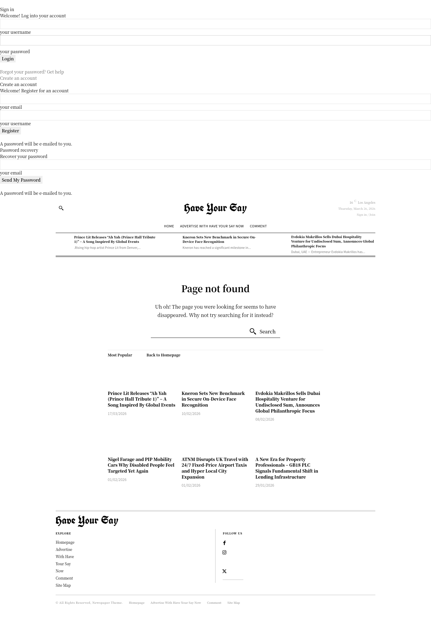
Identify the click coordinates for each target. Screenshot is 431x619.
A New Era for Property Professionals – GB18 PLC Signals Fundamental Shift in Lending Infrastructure (286, 468)
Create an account (18, 78)
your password (15, 51)
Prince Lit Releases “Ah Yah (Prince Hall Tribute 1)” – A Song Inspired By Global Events (114, 239)
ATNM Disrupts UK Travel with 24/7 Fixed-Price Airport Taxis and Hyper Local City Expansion (215, 468)
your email (11, 107)
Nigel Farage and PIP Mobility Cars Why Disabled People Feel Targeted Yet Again (141, 465)
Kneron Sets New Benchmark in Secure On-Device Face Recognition (219, 239)
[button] (61, 208)
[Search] (262, 331)
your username (15, 32)
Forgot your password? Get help (32, 72)
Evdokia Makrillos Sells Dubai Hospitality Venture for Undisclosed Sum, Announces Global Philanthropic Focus (332, 241)
